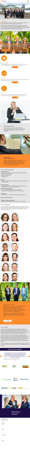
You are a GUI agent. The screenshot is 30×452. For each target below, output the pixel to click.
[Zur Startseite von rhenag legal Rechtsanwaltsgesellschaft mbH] (3, 1)
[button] (15, 67)
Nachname (2, 429)
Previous (1, 356)
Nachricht (2, 440)
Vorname (2, 423)
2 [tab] (15, 360)
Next (29, 356)
